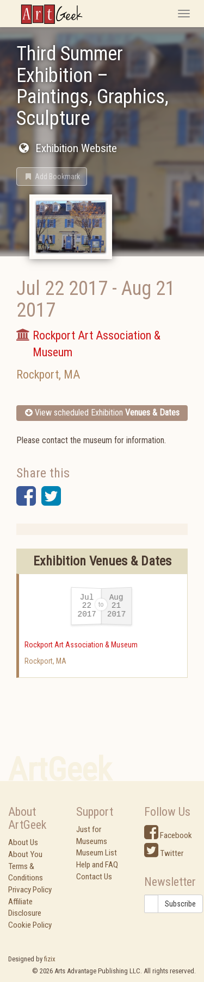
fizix (49, 959)
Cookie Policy (30, 925)
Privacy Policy (30, 890)
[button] (51, 176)
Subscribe (180, 903)
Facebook (168, 835)
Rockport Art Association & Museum (81, 644)
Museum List (96, 853)
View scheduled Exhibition (102, 412)
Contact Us (94, 877)
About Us (23, 842)
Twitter (163, 853)
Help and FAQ (97, 865)
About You (25, 854)
